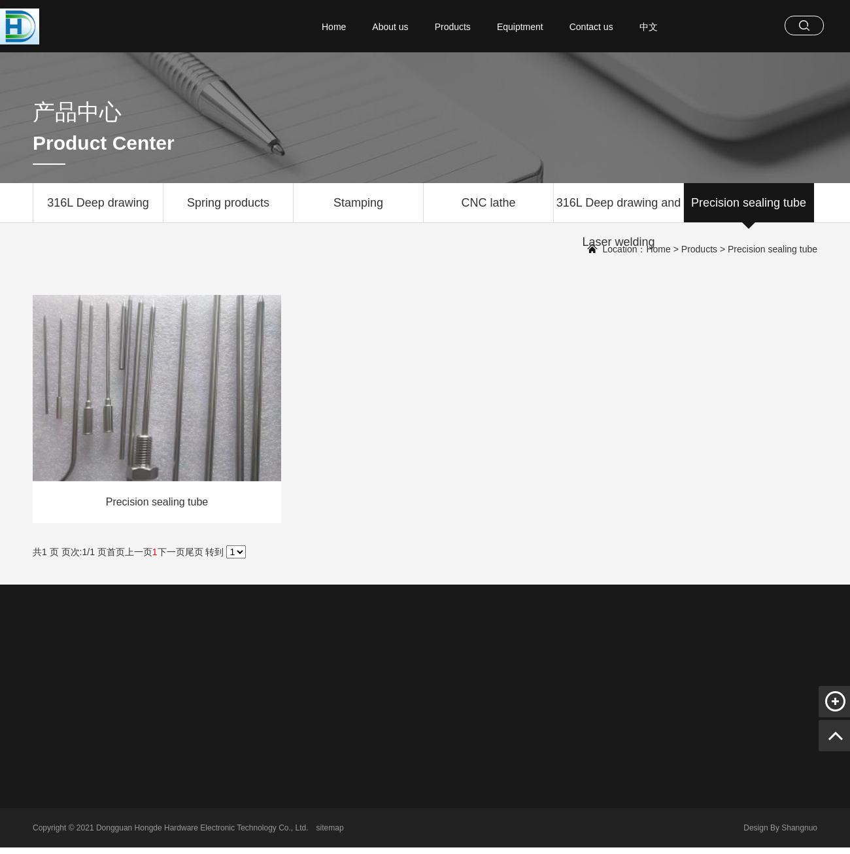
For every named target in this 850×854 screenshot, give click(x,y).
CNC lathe (488, 209)
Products (453, 27)
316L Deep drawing (97, 209)
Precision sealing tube (748, 209)
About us (390, 27)
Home (334, 27)
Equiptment (520, 27)
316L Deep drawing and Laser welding (618, 209)
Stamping (358, 209)
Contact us (591, 27)
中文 (648, 27)
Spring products (228, 209)
